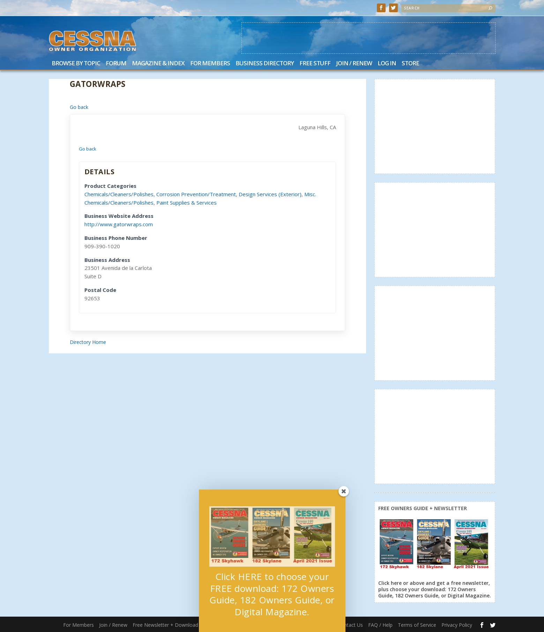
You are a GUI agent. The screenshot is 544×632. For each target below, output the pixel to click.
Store (410, 63)
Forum (116, 63)
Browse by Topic (76, 63)
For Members (210, 63)
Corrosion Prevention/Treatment (196, 194)
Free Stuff (314, 63)
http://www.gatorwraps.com (118, 224)
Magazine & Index (158, 63)
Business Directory (265, 63)
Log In (387, 63)
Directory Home (88, 342)
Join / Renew (354, 63)
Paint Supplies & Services (186, 202)
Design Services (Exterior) (270, 194)
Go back (79, 107)
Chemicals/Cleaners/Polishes (119, 194)
